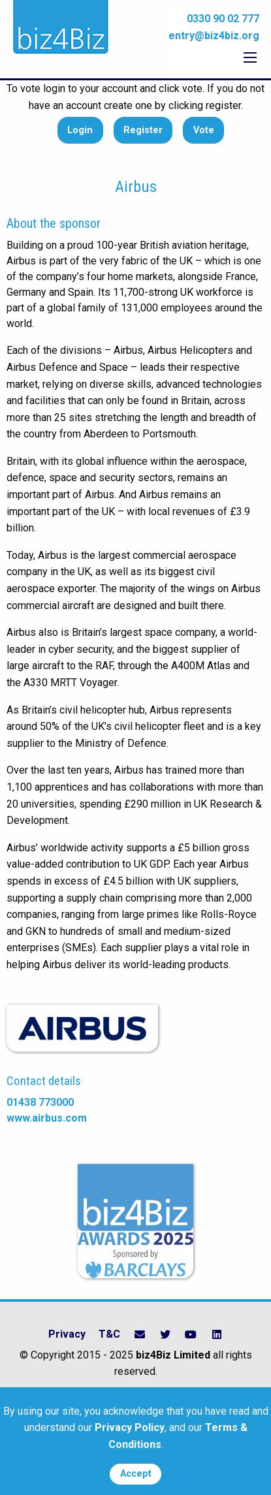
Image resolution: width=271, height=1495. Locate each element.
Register (143, 130)
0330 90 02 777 (223, 18)
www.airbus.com (47, 1118)
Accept (135, 1473)
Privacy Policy (130, 1427)
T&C (109, 1334)
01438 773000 (40, 1102)
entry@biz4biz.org (213, 35)
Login (80, 130)
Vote (203, 130)
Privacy (67, 1334)
